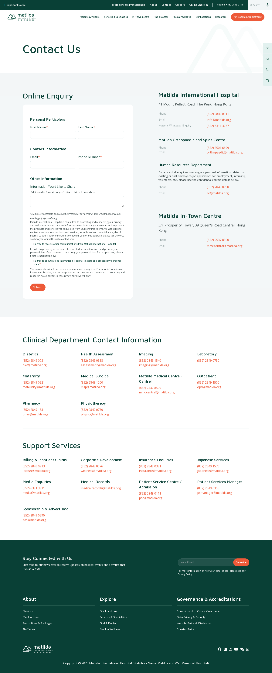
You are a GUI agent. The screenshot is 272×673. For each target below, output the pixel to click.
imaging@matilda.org (154, 390)
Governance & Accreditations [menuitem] (209, 599)
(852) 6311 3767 (218, 138)
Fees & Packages (182, 17)
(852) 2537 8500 (218, 252)
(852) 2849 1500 (208, 408)
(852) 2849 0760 (92, 435)
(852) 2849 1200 (92, 408)
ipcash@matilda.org (36, 496)
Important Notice (15, 5)
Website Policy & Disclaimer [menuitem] (194, 623)
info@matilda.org (219, 132)
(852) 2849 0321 (34, 408)
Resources (220, 17)
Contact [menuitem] (166, 4)
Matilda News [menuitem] (31, 617)
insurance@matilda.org (155, 496)
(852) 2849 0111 (218, 114)
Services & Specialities (116, 17)
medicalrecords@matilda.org (101, 513)
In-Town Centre (140, 17)
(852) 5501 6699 (218, 160)
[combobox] (255, 5)
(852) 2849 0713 (34, 491)
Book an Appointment (248, 17)
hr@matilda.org (218, 206)
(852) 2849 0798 (218, 200)
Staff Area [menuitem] (29, 629)
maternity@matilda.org (39, 412)
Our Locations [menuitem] (108, 611)
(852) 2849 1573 (208, 491)
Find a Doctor (161, 17)
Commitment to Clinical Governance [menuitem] (199, 611)
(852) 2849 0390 (34, 541)
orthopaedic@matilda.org (225, 165)
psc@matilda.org (150, 523)
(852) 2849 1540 (150, 386)
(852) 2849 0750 (208, 386)
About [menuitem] (153, 4)
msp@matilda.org (93, 412)
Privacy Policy (185, 574)
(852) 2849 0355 (208, 513)
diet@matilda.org (35, 390)
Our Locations (203, 17)
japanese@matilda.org (213, 496)
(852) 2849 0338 (92, 386)
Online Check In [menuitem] (198, 4)
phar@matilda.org (35, 439)
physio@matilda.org (95, 439)
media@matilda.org (36, 518)
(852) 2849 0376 (92, 491)
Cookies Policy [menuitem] (186, 629)
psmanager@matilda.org (214, 518)
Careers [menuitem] (180, 4)
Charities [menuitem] (28, 611)
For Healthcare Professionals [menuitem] (127, 4)
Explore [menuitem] (108, 599)
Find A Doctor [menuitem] (108, 623)
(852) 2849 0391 (150, 491)
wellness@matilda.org (96, 496)
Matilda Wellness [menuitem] (110, 629)
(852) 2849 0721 (34, 386)
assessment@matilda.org (98, 390)
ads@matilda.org (34, 545)
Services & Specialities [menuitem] (113, 617)
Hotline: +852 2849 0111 (230, 4)
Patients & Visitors (90, 17)
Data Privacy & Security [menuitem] (191, 617)
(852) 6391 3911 (34, 513)
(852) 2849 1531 (34, 435)
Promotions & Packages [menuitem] (38, 623)
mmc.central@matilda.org (225, 258)
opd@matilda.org (209, 412)
